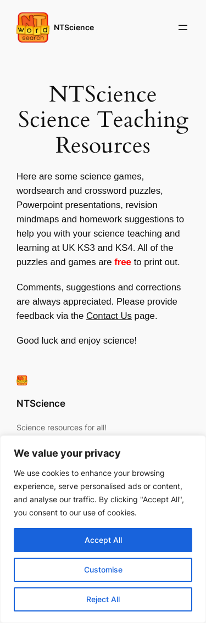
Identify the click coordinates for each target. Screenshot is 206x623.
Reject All (103, 599)
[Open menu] (183, 27)
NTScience (74, 27)
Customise (103, 569)
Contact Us (109, 316)
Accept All (103, 540)
